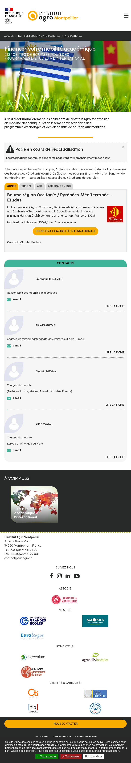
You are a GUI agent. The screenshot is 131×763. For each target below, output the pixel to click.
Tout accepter (47, 756)
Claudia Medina (30, 242)
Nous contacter (65, 723)
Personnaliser (93, 756)
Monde (11, 186)
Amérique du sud (59, 186)
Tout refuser (71, 756)
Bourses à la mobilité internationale (65, 231)
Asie (40, 186)
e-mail (17, 299)
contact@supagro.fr (18, 558)
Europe (27, 186)
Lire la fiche (114, 306)
